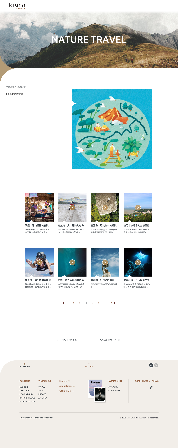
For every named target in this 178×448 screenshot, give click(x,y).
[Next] (115, 314)
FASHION (23, 399)
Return (89, 378)
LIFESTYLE (24, 402)
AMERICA (42, 409)
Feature (64, 393)
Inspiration (24, 392)
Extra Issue (114, 402)
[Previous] (63, 314)
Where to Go (44, 392)
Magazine (113, 398)
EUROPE (42, 406)
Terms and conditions (43, 429)
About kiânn (67, 397)
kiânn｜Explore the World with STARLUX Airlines (17, 6)
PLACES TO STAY (27, 413)
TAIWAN (42, 399)
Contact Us (66, 402)
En (156, 377)
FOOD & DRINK (26, 406)
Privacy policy (26, 429)
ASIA (40, 402)
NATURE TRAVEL (27, 409)
